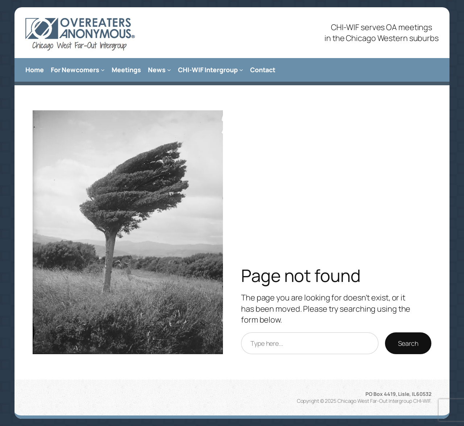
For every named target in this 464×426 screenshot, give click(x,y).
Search (408, 343)
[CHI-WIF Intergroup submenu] (241, 70)
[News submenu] (169, 70)
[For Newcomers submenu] (103, 70)
